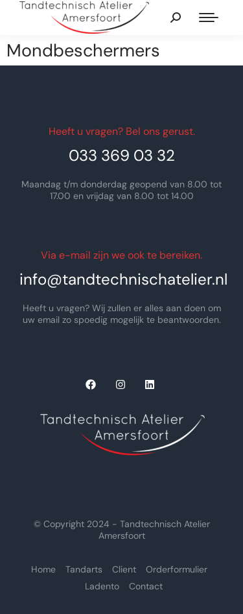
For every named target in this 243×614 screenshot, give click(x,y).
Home (43, 569)
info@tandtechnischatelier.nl (123, 279)
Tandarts (83, 569)
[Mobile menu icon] (209, 17)
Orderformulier (176, 569)
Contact (146, 586)
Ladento (102, 586)
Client (124, 569)
